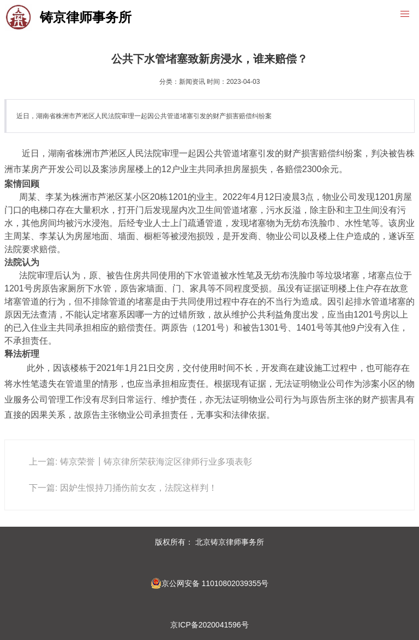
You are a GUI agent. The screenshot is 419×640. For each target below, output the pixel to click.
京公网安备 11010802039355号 (210, 583)
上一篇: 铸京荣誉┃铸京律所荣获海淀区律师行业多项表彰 (140, 461)
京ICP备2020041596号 (209, 624)
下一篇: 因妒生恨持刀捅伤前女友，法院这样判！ (123, 487)
